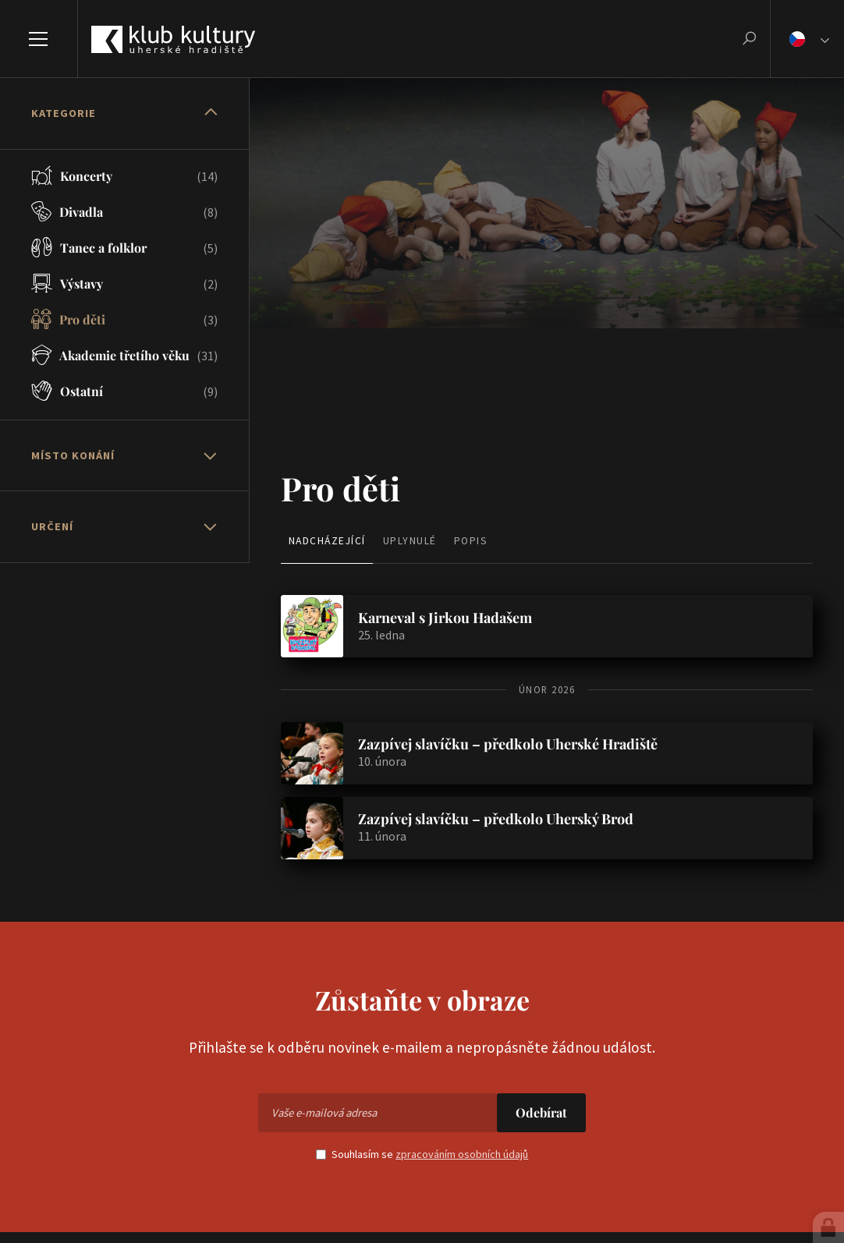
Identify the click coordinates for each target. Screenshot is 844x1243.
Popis (471, 540)
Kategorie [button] (63, 113)
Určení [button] (52, 526)
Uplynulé (410, 540)
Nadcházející (327, 540)
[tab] (124, 114)
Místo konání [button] (73, 455)
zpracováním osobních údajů (461, 1154)
